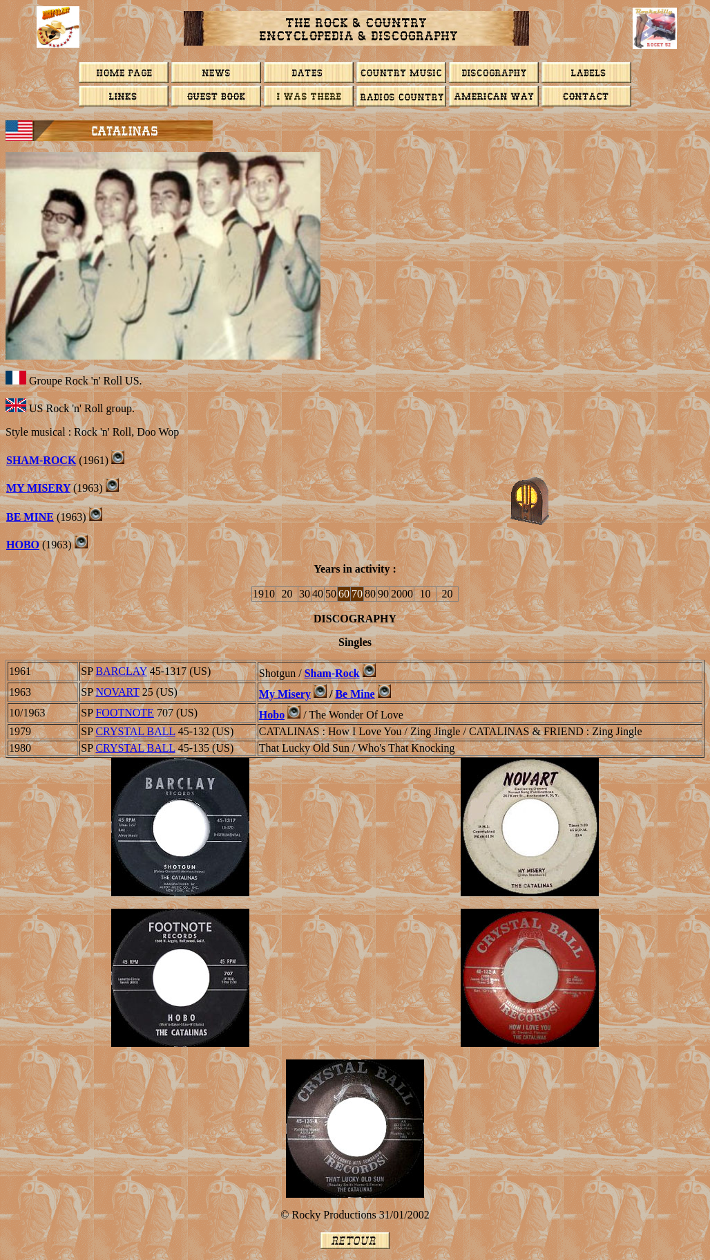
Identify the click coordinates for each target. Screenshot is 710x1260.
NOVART (117, 692)
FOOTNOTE (124, 713)
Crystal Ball (135, 731)
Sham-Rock (41, 460)
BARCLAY (120, 671)
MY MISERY (38, 488)
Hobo (22, 544)
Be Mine (354, 694)
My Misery (285, 694)
